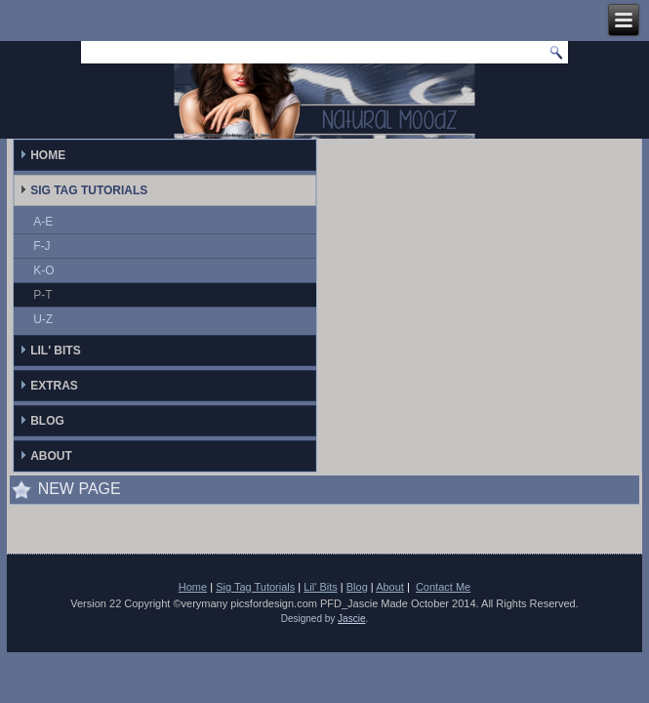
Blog (47, 421)
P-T (42, 295)
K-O (43, 270)
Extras (54, 386)
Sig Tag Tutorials (88, 190)
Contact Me (443, 587)
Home (47, 155)
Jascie (351, 618)
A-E (43, 221)
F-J (41, 246)
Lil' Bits (55, 350)
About (51, 456)
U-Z (43, 319)
